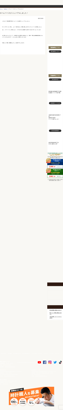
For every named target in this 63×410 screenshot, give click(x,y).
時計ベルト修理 (55, 253)
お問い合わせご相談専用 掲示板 (55, 269)
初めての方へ (55, 19)
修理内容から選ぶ (26, 6)
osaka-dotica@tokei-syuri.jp (41, 376)
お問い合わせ (57, 2)
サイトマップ (58, 353)
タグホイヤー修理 (55, 214)
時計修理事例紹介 (47, 6)
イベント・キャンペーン (55, 278)
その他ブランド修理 (55, 243)
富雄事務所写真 (55, 137)
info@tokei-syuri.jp (10, 366)
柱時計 (55, 288)
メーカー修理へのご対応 (37, 353)
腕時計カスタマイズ (55, 297)
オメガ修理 (55, 204)
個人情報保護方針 (26, 353)
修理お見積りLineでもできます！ (46, 2)
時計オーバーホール (55, 248)
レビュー (58, 166)
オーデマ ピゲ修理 (55, 238)
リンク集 (51, 353)
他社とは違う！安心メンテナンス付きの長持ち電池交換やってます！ (55, 261)
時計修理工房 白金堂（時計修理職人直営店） (5, 3)
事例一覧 (58, 176)
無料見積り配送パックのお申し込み (22, 65)
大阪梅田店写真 (55, 109)
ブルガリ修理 (55, 219)
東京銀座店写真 (55, 85)
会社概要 (10, 353)
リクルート (45, 353)
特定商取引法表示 (17, 353)
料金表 (36, 6)
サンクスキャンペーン (55, 329)
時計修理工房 (5, 359)
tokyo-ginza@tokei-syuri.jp (9, 376)
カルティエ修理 (55, 209)
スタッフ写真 (55, 59)
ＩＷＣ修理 (55, 224)
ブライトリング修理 (55, 229)
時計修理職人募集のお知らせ (55, 310)
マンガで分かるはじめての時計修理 (55, 187)
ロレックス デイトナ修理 (55, 199)
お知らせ (5, 8)
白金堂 (55, 343)
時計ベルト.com (55, 348)
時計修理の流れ (5, 6)
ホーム (1, 8)
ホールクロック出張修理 (55, 293)
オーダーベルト (55, 302)
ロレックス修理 (55, 194)
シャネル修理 (55, 234)
